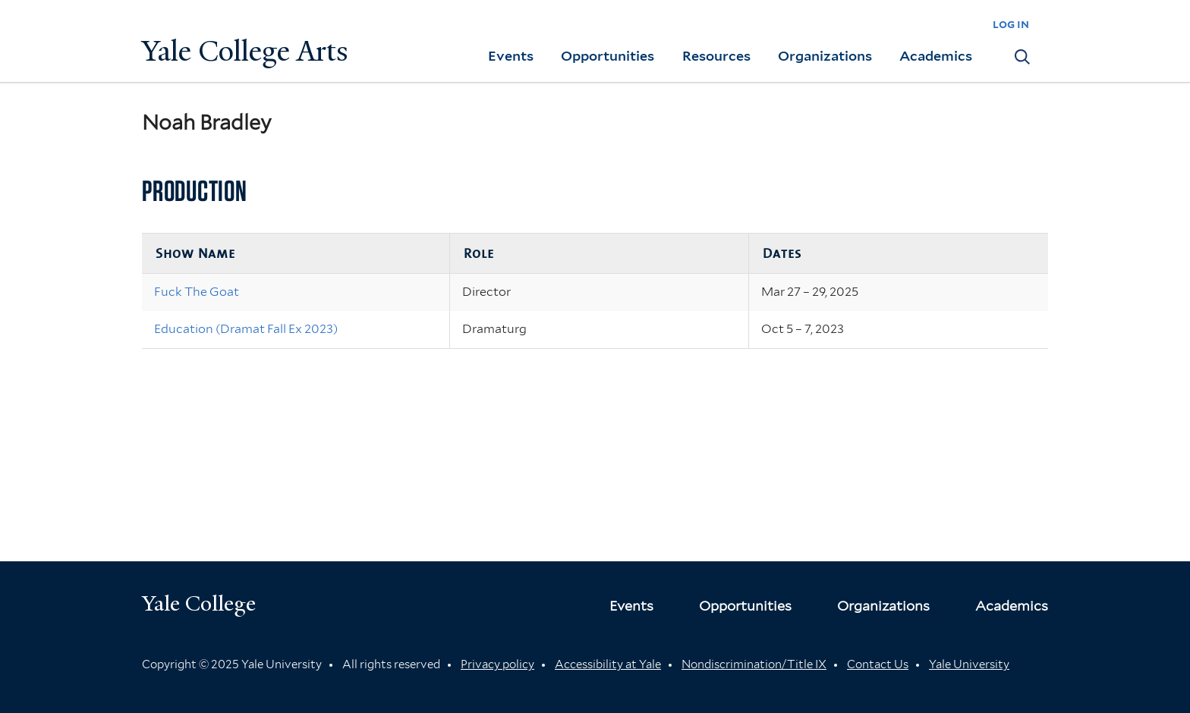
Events (511, 56)
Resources (716, 56)
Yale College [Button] (199, 603)
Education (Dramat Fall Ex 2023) (246, 329)
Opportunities (607, 56)
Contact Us (877, 664)
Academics (935, 56)
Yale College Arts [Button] (245, 51)
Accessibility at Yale (608, 664)
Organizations (825, 56)
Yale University (969, 664)
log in (1011, 24)
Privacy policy (497, 664)
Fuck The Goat (196, 291)
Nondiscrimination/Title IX (754, 664)
